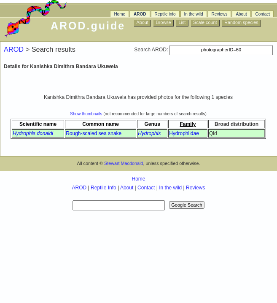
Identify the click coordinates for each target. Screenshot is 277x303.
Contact (262, 14)
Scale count (205, 22)
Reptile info (165, 14)
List (182, 22)
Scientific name (37, 124)
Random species (241, 22)
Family (188, 124)
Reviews (220, 14)
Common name (100, 124)
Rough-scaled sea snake (93, 133)
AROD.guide (88, 26)
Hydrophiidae (184, 133)
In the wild (193, 14)
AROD (140, 14)
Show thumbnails (86, 114)
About (241, 14)
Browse (163, 22)
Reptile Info (103, 188)
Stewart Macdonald (123, 163)
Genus (152, 124)
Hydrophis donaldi (33, 133)
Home (119, 14)
